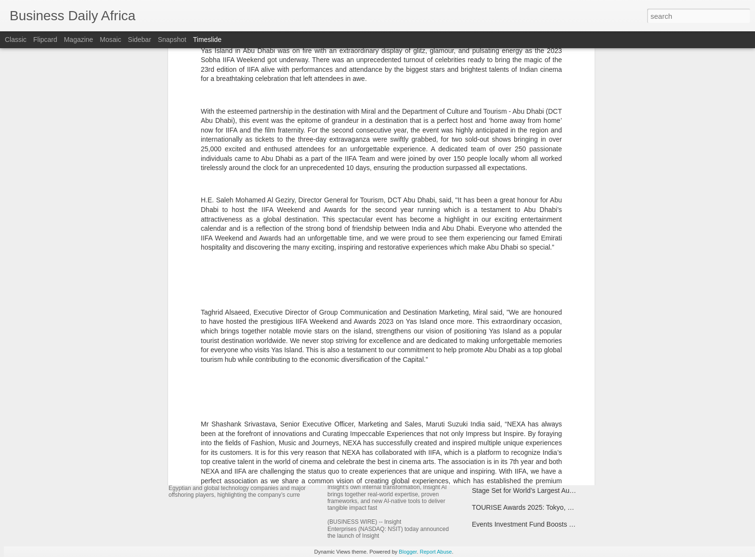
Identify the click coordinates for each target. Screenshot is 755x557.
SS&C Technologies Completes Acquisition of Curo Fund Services (570, 473)
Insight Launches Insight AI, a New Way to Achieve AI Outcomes (450, 470)
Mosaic (110, 39)
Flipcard (45, 39)
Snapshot (172, 39)
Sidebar (139, 39)
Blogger (408, 552)
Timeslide (207, 39)
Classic (15, 39)
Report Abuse (436, 552)
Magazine (78, 39)
